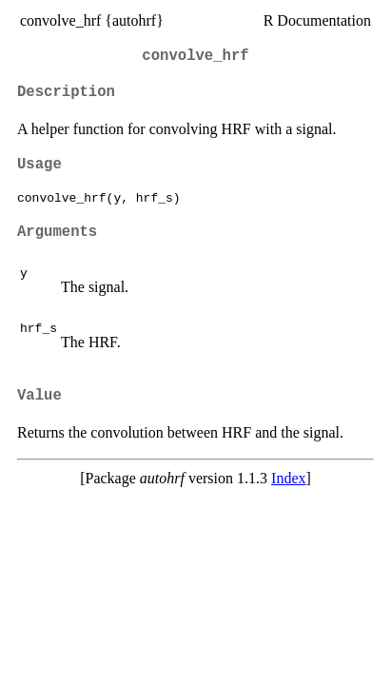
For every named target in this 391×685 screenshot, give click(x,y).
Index (288, 478)
